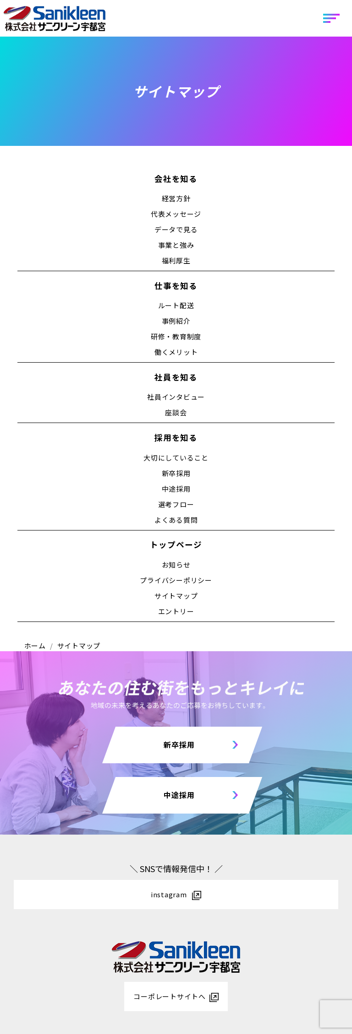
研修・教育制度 (176, 336)
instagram (170, 894)
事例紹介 (176, 321)
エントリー (176, 611)
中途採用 (176, 488)
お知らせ (176, 564)
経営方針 (176, 198)
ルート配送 (176, 305)
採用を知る (176, 437)
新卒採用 (176, 473)
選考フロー (176, 504)
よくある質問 (176, 520)
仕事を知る (176, 285)
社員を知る (176, 377)
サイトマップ (176, 595)
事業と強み (176, 245)
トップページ (176, 544)
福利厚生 (176, 260)
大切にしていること (176, 457)
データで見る (176, 229)
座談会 (176, 412)
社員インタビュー (176, 397)
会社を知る (176, 178)
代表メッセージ (176, 214)
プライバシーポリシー (176, 580)
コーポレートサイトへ (169, 996)
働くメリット (176, 352)
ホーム (35, 645)
